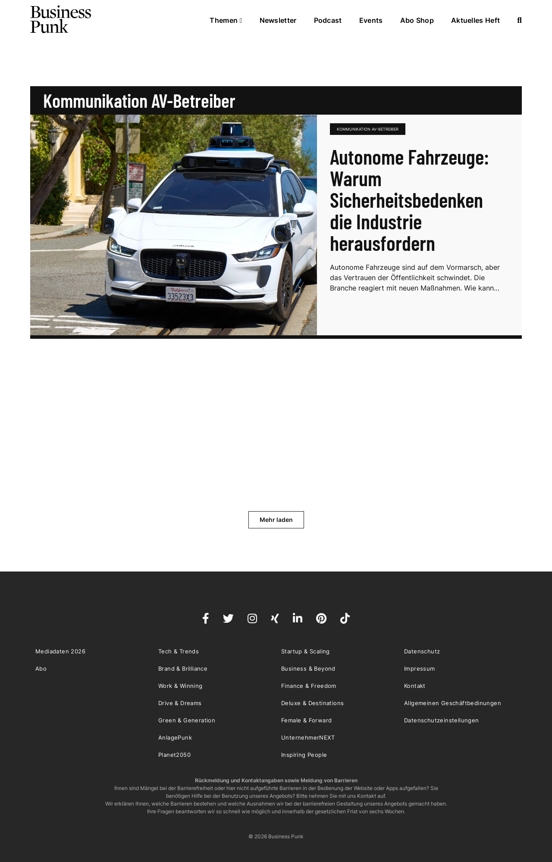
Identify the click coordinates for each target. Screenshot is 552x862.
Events (371, 20)
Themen (226, 20)
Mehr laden (276, 519)
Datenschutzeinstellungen (441, 720)
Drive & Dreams (180, 703)
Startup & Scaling (305, 651)
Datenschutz (422, 651)
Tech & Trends (178, 651)
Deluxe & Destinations (312, 703)
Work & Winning (180, 685)
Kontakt (415, 685)
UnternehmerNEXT (308, 737)
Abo (41, 668)
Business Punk (61, 19)
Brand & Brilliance (182, 668)
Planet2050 (174, 754)
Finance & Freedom (308, 685)
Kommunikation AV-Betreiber (367, 129)
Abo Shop (417, 20)
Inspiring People (304, 754)
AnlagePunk (175, 737)
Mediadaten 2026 (60, 651)
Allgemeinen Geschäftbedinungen (452, 703)
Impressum (419, 668)
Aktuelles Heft (475, 20)
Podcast (328, 20)
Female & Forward (306, 720)
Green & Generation (186, 720)
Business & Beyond (308, 668)
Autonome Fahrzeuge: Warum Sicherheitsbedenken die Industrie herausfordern (409, 199)
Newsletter (278, 20)
